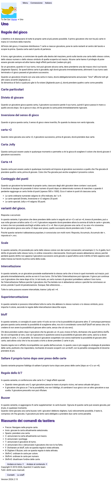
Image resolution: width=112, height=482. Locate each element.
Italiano (48, 3)
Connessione (36, 3)
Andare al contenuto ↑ (37, 464)
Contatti (11, 475)
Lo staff (20, 475)
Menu (25, 3)
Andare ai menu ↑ (15, 464)
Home (14, 19)
